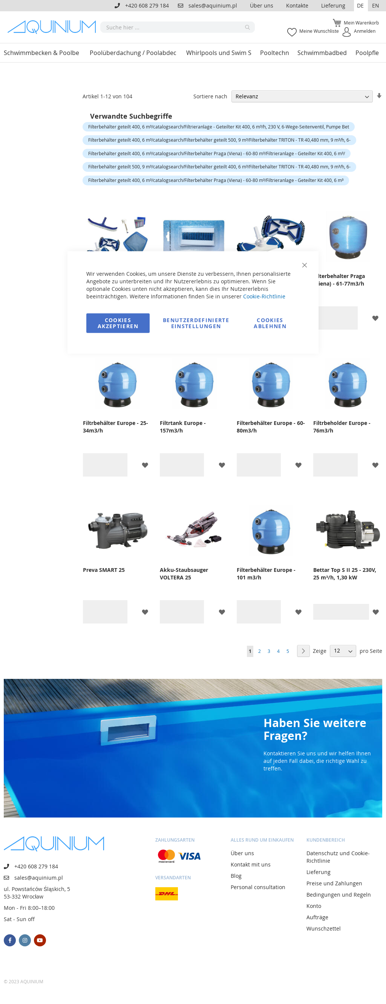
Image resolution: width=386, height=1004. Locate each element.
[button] (361, 5)
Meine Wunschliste (319, 31)
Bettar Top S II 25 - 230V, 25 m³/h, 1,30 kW (344, 573)
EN (375, 5)
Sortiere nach (210, 96)
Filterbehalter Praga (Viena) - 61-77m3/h (339, 279)
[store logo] (54, 27)
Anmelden (364, 31)
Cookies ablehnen (270, 322)
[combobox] (177, 27)
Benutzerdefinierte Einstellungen (196, 322)
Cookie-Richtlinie (264, 296)
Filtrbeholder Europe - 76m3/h (342, 426)
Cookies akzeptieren (118, 322)
